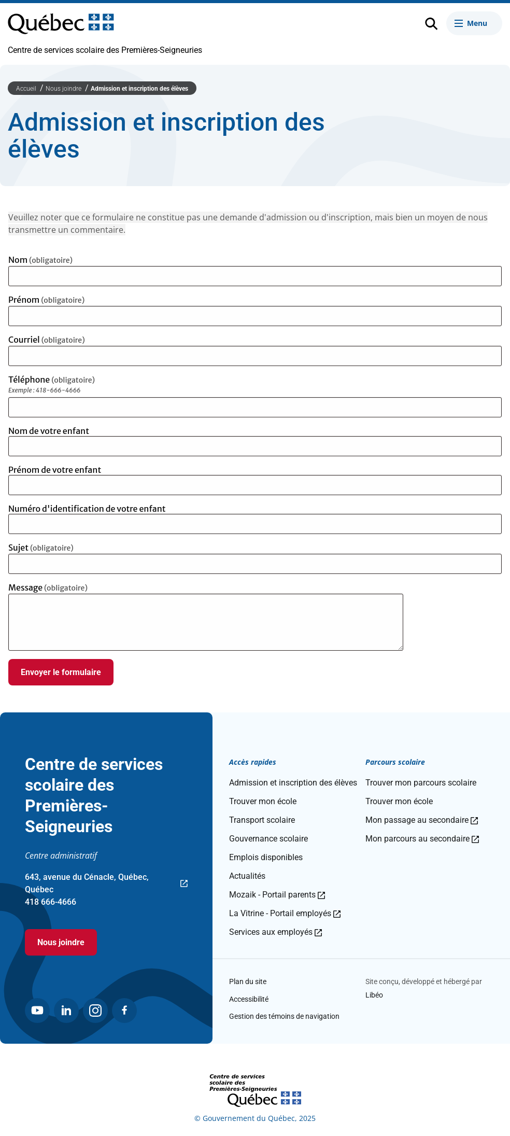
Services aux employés (275, 932)
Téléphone (83, 385)
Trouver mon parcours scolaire (420, 783)
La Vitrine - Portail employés (285, 913)
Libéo (374, 995)
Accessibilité (248, 999)
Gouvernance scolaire (268, 839)
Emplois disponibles (266, 857)
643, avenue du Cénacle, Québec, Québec (106, 884)
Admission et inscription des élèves (139, 88)
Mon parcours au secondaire (422, 839)
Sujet (41, 547)
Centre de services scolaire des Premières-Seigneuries (105, 50)
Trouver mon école (262, 801)
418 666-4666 (50, 902)
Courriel (46, 339)
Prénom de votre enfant (54, 470)
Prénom (46, 299)
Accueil (27, 88)
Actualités (247, 876)
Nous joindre (64, 88)
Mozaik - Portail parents (277, 895)
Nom (40, 260)
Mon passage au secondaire (421, 820)
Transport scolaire (262, 820)
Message (48, 587)
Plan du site (247, 981)
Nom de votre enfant (48, 431)
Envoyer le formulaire (61, 672)
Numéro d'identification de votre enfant (87, 508)
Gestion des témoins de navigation (284, 1016)
